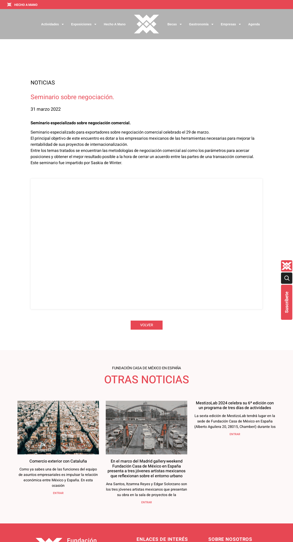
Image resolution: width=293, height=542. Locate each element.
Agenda (254, 24)
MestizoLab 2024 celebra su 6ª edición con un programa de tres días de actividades (235, 348)
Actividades (53, 24)
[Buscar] (286, 278)
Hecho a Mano (114, 24)
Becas (174, 24)
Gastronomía (201, 24)
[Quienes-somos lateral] (286, 266)
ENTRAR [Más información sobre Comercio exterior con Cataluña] (58, 435)
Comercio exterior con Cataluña (58, 404)
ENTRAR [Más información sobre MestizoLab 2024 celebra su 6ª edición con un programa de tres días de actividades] (235, 377)
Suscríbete (286, 302)
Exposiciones (84, 24)
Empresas (231, 24)
